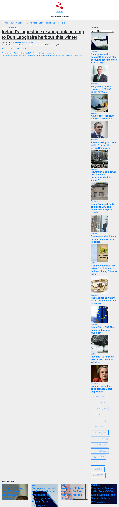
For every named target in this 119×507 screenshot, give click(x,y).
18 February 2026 (9, 499)
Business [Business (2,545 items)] (99, 414)
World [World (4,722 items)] (98, 475)
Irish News (50, 23)
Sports (41, 23)
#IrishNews (28, 42)
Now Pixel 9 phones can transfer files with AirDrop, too (73, 492)
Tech (26, 23)
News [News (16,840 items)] (98, 457)
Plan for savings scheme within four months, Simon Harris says (104, 145)
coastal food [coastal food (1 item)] (99, 420)
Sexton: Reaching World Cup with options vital (12, 492)
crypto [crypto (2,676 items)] (98, 426)
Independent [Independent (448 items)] (100, 439)
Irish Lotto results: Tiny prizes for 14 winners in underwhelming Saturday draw (104, 269)
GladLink (59, 12)
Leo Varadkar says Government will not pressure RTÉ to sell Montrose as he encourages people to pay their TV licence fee (42, 55)
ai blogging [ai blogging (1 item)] (99, 396)
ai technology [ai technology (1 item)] (100, 408)
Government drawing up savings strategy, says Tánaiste (103, 239)
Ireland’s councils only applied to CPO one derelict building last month (102, 208)
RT (58, 23)
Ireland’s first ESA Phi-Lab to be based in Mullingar (102, 330)
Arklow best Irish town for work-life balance (102, 117)
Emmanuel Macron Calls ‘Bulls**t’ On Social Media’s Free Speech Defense (103, 493)
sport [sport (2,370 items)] (98, 463)
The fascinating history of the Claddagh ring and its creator (103, 300)
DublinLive (6, 27)
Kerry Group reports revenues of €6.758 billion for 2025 (101, 89)
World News (10, 23)
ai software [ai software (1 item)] (99, 402)
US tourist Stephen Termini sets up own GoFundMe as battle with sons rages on (28, 53)
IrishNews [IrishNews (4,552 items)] (100, 451)
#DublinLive (18, 42)
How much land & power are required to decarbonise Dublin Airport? (103, 176)
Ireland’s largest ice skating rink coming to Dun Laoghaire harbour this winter (43, 34)
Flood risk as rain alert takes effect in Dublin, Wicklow (102, 359)
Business (33, 23)
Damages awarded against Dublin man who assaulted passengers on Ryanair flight (104, 58)
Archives (94, 27)
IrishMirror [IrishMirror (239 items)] (99, 445)
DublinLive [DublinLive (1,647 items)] (99, 432)
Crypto (19, 23)
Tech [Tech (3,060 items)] (97, 469)
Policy (63, 23)
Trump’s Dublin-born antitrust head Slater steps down (101, 389)
